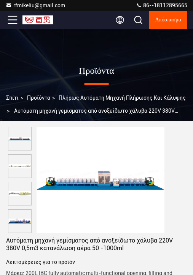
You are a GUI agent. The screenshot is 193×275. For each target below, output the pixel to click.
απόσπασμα (168, 20)
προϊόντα (38, 98)
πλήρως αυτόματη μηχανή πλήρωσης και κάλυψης (122, 98)
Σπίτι (12, 98)
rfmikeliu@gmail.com (35, 5)
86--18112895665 (161, 5)
